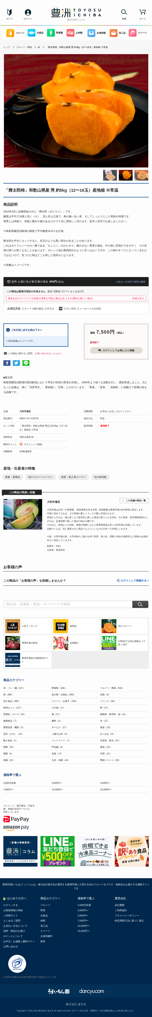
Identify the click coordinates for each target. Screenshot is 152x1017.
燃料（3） (57, 721)
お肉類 (74, 33)
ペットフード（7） (61, 740)
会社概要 (119, 905)
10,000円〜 (57, 789)
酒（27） (56, 714)
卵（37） (104, 707)
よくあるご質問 (11, 920)
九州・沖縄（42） (61, 760)
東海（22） (106, 747)
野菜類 (55, 33)
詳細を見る (138, 298)
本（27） (104, 721)
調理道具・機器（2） (14, 727)
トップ (6, 47)
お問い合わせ (10, 946)
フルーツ (15, 33)
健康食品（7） (10, 721)
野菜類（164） (59, 688)
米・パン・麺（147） (14, 688)
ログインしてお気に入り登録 (116, 350)
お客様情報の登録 (13, 910)
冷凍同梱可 (46, 936)
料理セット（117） (13, 707)
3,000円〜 (57, 783)
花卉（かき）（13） (13, 734)
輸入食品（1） (10, 740)
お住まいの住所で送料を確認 (130, 281)
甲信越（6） (58, 747)
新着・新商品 (12, 477)
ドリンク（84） (108, 701)
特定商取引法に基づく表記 (129, 920)
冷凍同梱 (96, 33)
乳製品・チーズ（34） (14, 714)
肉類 (42, 920)
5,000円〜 (105, 783)
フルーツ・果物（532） (112, 688)
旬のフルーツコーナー (40, 477)
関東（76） (9, 747)
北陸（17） (57, 753)
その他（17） (58, 707)
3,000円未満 (9, 783)
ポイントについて (13, 936)
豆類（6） (105, 694)
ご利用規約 (121, 910)
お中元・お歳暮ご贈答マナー (19, 941)
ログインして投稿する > (134, 580)
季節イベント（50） (110, 760)
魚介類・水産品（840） (64, 694)
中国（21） (106, 753)
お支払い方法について (15, 925)
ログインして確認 (33, 444)
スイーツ (138, 33)
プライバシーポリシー (127, 915)
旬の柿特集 (100, 477)
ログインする (10, 905)
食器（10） (106, 727)
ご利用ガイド (10, 915)
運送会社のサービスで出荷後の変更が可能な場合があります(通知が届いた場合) (50, 298)
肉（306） (8, 694)
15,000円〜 (106, 789)
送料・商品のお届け (14, 931)
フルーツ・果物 (24, 47)
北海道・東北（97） (110, 740)
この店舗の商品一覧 (136, 500)
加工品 (118, 33)
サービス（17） (60, 727)
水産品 (35, 33)
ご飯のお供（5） (60, 734)
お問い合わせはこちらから (48, 353)
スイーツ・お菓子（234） (65, 701)
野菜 (42, 910)
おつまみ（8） (107, 734)
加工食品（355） (12, 701)
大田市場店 (25, 411)
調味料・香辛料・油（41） (113, 714)
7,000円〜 (8, 789)
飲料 (42, 941)
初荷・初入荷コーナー (73, 477)
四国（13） (9, 760)
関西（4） (8, 753)
